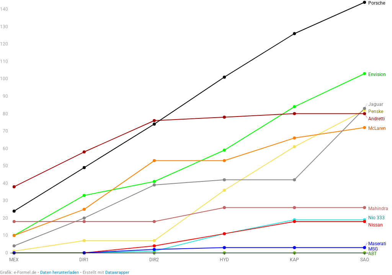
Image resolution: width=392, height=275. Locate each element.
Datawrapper (117, 272)
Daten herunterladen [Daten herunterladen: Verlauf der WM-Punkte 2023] (59, 272)
